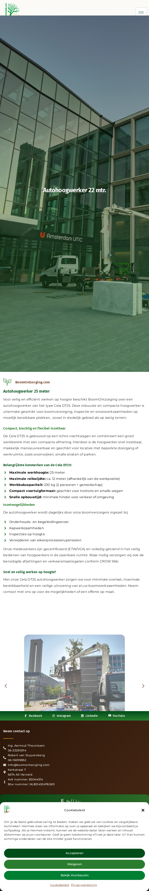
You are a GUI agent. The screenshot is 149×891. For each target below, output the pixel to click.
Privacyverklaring (84, 885)
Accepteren (74, 853)
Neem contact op (16, 731)
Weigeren (74, 864)
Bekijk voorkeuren (75, 875)
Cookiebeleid (59, 885)
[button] (143, 810)
